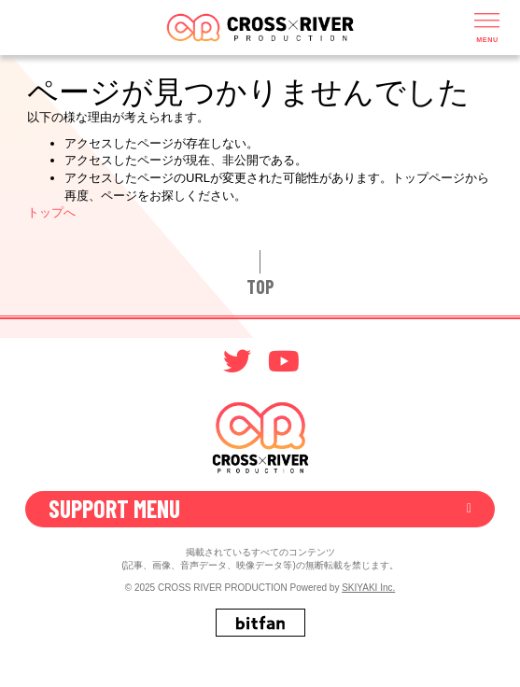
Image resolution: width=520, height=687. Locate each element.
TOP (260, 286)
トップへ (51, 212)
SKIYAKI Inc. (368, 587)
